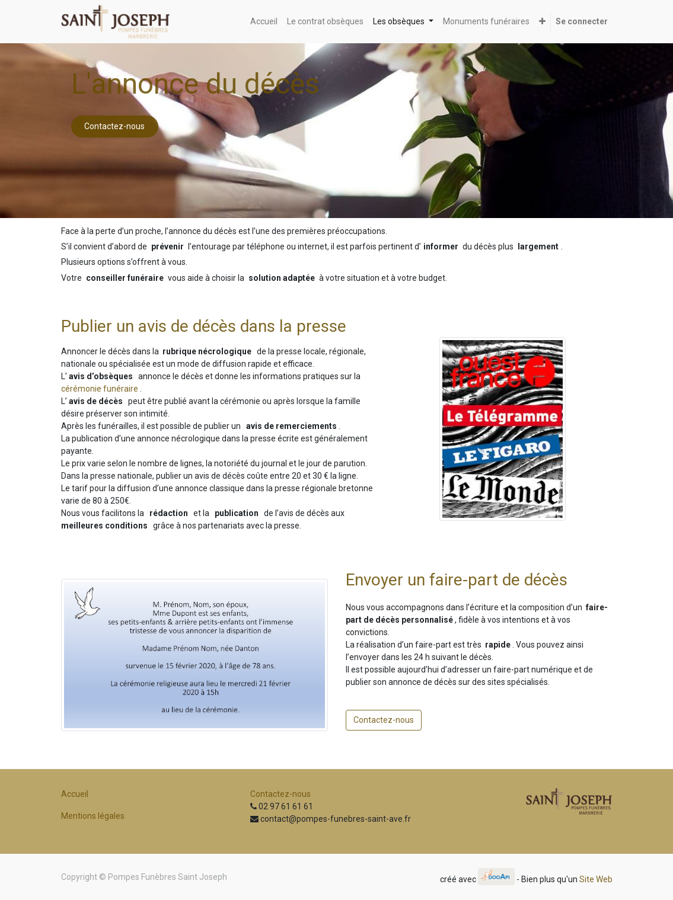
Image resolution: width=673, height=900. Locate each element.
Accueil (74, 794)
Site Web (596, 879)
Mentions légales (93, 816)
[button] (542, 22)
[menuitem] (263, 22)
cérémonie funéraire (99, 388)
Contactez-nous (114, 126)
